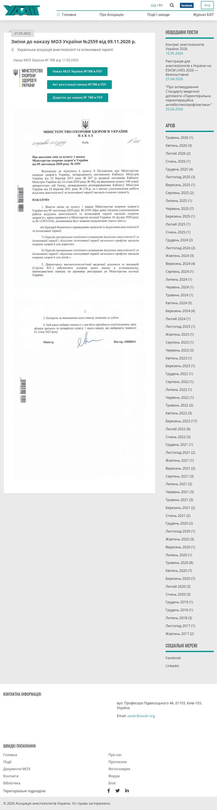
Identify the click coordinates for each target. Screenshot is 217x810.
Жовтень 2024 (177, 255)
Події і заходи (158, 14)
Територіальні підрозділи (24, 791)
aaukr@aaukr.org (141, 716)
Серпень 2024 (177, 271)
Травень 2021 (177, 499)
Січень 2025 (176, 232)
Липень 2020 (176, 555)
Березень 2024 (178, 311)
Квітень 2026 (176, 145)
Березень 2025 (178, 216)
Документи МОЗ (16, 769)
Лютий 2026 (176, 153)
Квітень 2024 (176, 303)
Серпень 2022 (177, 381)
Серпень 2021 (177, 476)
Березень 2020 (178, 578)
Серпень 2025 (177, 192)
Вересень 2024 (178, 263)
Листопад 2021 (178, 452)
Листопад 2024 (178, 248)
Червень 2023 (177, 350)
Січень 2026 (176, 161)
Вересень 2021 (178, 468)
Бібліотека (11, 783)
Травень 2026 (177, 137)
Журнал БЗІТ (203, 14)
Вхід (207, 5)
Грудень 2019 (177, 602)
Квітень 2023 (176, 358)
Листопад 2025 (178, 177)
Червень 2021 (177, 492)
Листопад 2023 (178, 326)
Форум (114, 776)
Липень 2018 (176, 618)
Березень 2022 (178, 421)
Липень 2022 (176, 389)
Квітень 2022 (176, 413)
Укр (153, 5)
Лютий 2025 (176, 224)
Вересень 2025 (178, 184)
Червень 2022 (177, 397)
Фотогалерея (119, 769)
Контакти (11, 776)
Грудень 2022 (177, 373)
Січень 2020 (176, 594)
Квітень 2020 (176, 570)
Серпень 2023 (177, 342)
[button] (77, 71)
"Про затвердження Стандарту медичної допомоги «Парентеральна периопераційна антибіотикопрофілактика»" (190, 98)
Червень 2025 (177, 208)
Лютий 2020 (176, 586)
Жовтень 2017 (177, 633)
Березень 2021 (178, 507)
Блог (112, 783)
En (161, 5)
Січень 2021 (176, 515)
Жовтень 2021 (177, 460)
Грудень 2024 (177, 240)
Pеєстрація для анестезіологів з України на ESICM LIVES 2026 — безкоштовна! (190, 70)
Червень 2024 (177, 287)
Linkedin (172, 665)
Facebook (173, 658)
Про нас (115, 754)
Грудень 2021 (177, 444)
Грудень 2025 (177, 169)
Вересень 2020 (178, 547)
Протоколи (118, 762)
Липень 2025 (176, 200)
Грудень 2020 (177, 523)
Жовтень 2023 (177, 334)
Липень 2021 (176, 484)
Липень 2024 (176, 279)
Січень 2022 (176, 437)
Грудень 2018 (177, 610)
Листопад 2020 (178, 531)
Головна (69, 14)
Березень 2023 (178, 365)
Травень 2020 (177, 562)
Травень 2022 (177, 405)
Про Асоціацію (112, 14)
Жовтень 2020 (177, 539)
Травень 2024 (177, 295)
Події (7, 762)
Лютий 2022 (176, 429)
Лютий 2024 (176, 318)
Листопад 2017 (178, 625)
